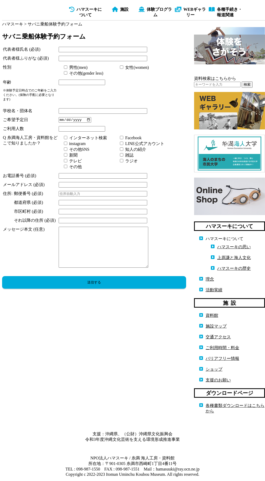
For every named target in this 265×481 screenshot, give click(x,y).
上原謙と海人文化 (234, 257)
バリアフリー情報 (222, 358)
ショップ (214, 369)
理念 (210, 279)
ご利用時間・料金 (222, 347)
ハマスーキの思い (234, 247)
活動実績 (214, 290)
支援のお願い (218, 380)
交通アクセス (218, 337)
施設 (120, 9)
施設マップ (216, 326)
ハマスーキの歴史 (234, 268)
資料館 (212, 315)
